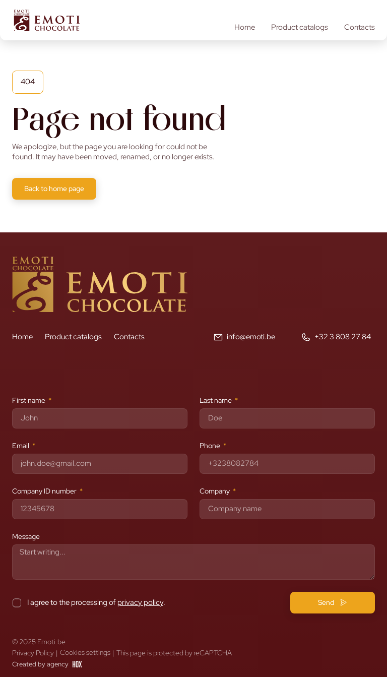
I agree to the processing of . (96, 602)
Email (21, 445)
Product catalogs (299, 27)
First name (29, 400)
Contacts (359, 27)
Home (244, 27)
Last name (216, 400)
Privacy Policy (33, 652)
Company (215, 491)
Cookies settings (85, 652)
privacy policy (140, 602)
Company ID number (45, 491)
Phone (211, 445)
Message (26, 536)
